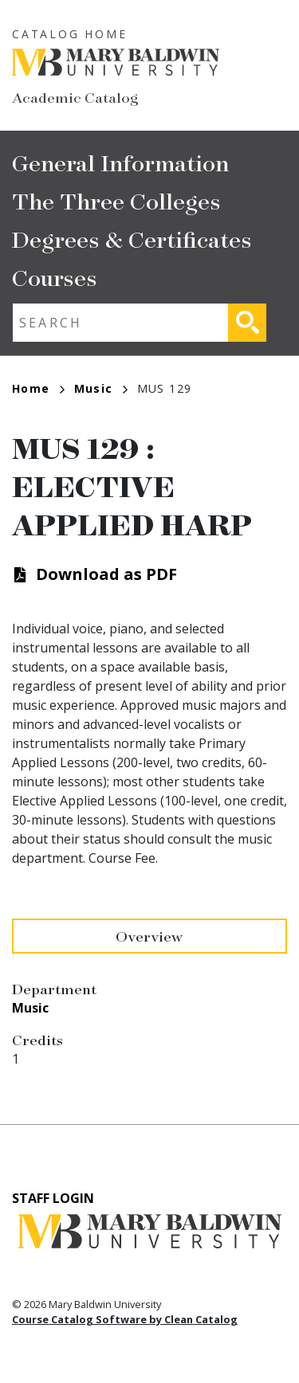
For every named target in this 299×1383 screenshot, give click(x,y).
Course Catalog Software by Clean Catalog (125, 1319)
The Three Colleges (116, 200)
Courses (54, 276)
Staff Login (53, 1198)
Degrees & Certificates (132, 238)
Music (101, 388)
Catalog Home (70, 33)
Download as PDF (106, 574)
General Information (120, 162)
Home (38, 388)
